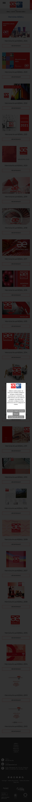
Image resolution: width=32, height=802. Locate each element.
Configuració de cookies (16, 417)
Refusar (16, 414)
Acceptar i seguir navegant (16, 411)
